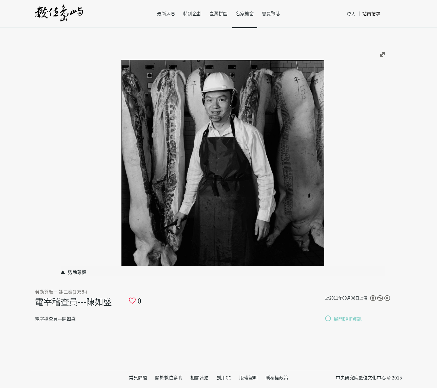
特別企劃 (192, 13)
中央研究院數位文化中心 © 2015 (369, 377)
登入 (351, 14)
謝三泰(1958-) (73, 292)
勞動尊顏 (44, 292)
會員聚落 (271, 13)
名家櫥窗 (245, 13)
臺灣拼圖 (218, 13)
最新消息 (166, 13)
